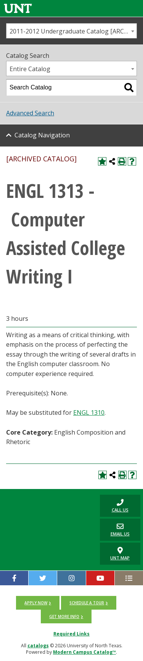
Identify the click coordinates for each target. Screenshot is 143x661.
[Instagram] (71, 578)
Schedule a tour (86, 602)
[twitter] (43, 578)
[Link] (18, 8)
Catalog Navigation (42, 135)
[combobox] (71, 30)
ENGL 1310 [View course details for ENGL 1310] (88, 412)
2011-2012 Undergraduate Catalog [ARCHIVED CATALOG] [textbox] (73, 31)
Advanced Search (30, 113)
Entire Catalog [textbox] (30, 69)
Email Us (115, 529)
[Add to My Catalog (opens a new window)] (102, 161)
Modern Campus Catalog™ (84, 652)
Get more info (64, 616)
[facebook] (14, 578)
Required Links (71, 634)
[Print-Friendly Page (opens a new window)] (122, 161)
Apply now (35, 602)
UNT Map (120, 554)
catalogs (38, 645)
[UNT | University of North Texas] (47, 501)
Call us (114, 506)
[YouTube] (100, 578)
